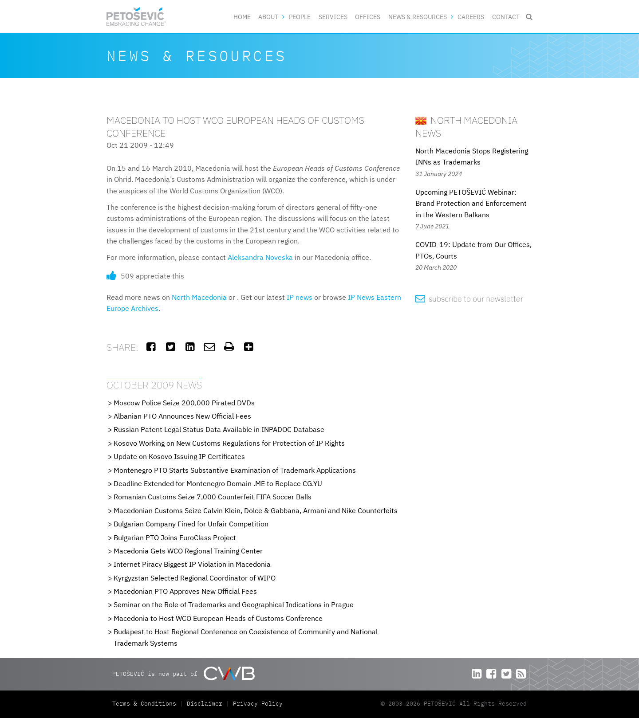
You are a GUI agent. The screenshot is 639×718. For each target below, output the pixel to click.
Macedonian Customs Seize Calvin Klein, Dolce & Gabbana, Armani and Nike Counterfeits (256, 510)
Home (242, 16)
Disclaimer (204, 703)
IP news (299, 297)
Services (333, 16)
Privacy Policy (258, 703)
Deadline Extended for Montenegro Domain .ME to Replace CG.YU (218, 483)
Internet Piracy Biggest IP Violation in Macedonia (192, 564)
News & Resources (417, 16)
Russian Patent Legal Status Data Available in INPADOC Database (219, 429)
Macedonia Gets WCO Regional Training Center (188, 550)
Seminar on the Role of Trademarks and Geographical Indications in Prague (234, 604)
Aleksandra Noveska (260, 257)
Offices (367, 16)
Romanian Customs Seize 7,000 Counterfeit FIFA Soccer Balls (213, 496)
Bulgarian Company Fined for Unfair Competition (191, 523)
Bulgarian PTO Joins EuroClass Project (175, 537)
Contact (506, 16)
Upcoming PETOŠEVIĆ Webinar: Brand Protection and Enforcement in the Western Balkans (471, 203)
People (300, 16)
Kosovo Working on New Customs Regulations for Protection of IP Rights (229, 443)
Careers (471, 16)
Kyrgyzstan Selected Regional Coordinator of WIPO (195, 577)
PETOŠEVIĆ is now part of (183, 673)
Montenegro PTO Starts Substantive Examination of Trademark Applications (235, 470)
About (268, 16)
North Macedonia (199, 297)
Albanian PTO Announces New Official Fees (182, 416)
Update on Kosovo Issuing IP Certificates (179, 456)
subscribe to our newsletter (469, 299)
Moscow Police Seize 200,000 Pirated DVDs (184, 402)
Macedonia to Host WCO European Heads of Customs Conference (218, 618)
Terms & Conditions (146, 703)
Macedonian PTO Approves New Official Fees (185, 591)
